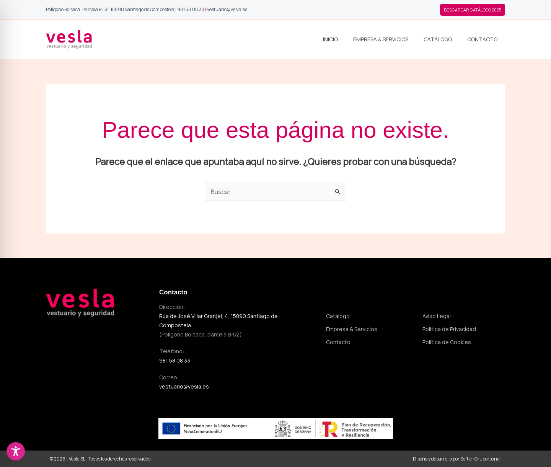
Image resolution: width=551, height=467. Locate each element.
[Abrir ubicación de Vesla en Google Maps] (110, 9)
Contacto (482, 39)
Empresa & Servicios (380, 39)
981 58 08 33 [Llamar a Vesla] (190, 9)
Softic (466, 459)
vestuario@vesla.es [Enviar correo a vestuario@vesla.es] (184, 386)
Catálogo (438, 39)
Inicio (330, 39)
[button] (472, 10)
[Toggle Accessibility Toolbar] (16, 451)
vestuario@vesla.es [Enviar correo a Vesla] (227, 9)
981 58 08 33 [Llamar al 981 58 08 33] (174, 360)
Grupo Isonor (487, 459)
